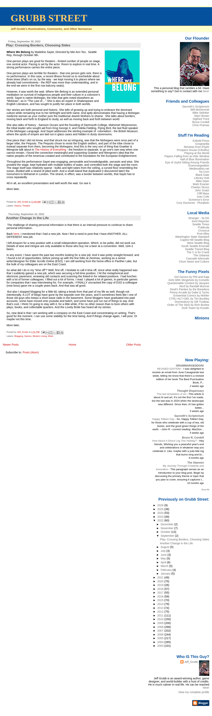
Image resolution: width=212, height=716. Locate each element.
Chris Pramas (200, 125)
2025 (160, 509)
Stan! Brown (201, 115)
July (163, 550)
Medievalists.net (199, 168)
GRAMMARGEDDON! (190, 365)
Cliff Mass (203, 193)
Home (72, 344)
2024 (160, 512)
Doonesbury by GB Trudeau (192, 301)
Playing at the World (196, 153)
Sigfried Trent (201, 118)
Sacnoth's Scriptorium (195, 106)
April (164, 562)
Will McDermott (199, 109)
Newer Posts (11, 344)
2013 (160, 607)
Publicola (203, 227)
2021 (160, 577)
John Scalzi (202, 190)
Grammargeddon (198, 165)
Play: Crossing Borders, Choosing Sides (38, 45)
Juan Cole (203, 196)
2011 (160, 615)
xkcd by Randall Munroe (194, 286)
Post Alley (203, 233)
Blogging (18, 336)
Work (50, 336)
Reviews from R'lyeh (196, 146)
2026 (160, 505)
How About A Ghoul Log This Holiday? (175, 440)
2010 (160, 619)
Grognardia (202, 143)
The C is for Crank (198, 252)
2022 (160, 520)
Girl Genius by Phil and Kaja (191, 276)
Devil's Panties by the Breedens (189, 289)
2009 (160, 623)
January (166, 573)
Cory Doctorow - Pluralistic (192, 202)
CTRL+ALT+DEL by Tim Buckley (189, 298)
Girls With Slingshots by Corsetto (189, 280)
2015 (160, 600)
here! (206, 91)
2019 (160, 585)
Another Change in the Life (27, 218)
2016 (160, 596)
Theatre (26, 206)
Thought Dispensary (190, 390)
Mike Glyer (202, 181)
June (164, 554)
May (164, 558)
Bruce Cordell (200, 122)
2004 (160, 642)
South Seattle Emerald (195, 246)
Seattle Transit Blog (197, 249)
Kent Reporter (200, 221)
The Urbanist (201, 255)
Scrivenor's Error (199, 199)
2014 (160, 604)
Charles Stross (200, 187)
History (17, 206)
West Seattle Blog (198, 242)
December (167, 524)
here (16, 233)
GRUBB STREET (49, 18)
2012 (160, 611)
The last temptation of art (172, 394)
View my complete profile (193, 692)
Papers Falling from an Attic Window (186, 156)
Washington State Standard (192, 236)
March (165, 566)
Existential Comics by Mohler (191, 295)
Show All (205, 489)
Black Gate (202, 174)
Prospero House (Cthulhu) (193, 150)
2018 (160, 588)
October (166, 531)
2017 (160, 592)
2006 (160, 634)
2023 (160, 516)
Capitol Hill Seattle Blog (194, 239)
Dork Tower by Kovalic (195, 307)
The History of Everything (50, 149)
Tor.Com (204, 171)
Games (27, 336)
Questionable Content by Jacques (188, 283)
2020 (160, 581)
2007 (160, 630)
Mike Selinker (200, 112)
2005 (160, 638)
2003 (160, 645)
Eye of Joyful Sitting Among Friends (187, 162)
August (165, 547)
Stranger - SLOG (198, 218)
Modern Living (40, 336)
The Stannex (195, 462)
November (167, 528)
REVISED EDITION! (169, 368)
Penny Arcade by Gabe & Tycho (189, 292)
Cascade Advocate (197, 258)
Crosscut (203, 230)
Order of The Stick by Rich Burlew (188, 304)
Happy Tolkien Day (163, 419)
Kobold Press (201, 140)
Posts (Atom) (31, 352)
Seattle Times (200, 224)
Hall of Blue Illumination (194, 159)
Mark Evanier (201, 184)
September (168, 535)
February (166, 569)
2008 (160, 626)
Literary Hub (201, 177)
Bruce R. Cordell (193, 437)
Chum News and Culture (194, 261)
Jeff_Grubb (191, 661)
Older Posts (133, 344)
